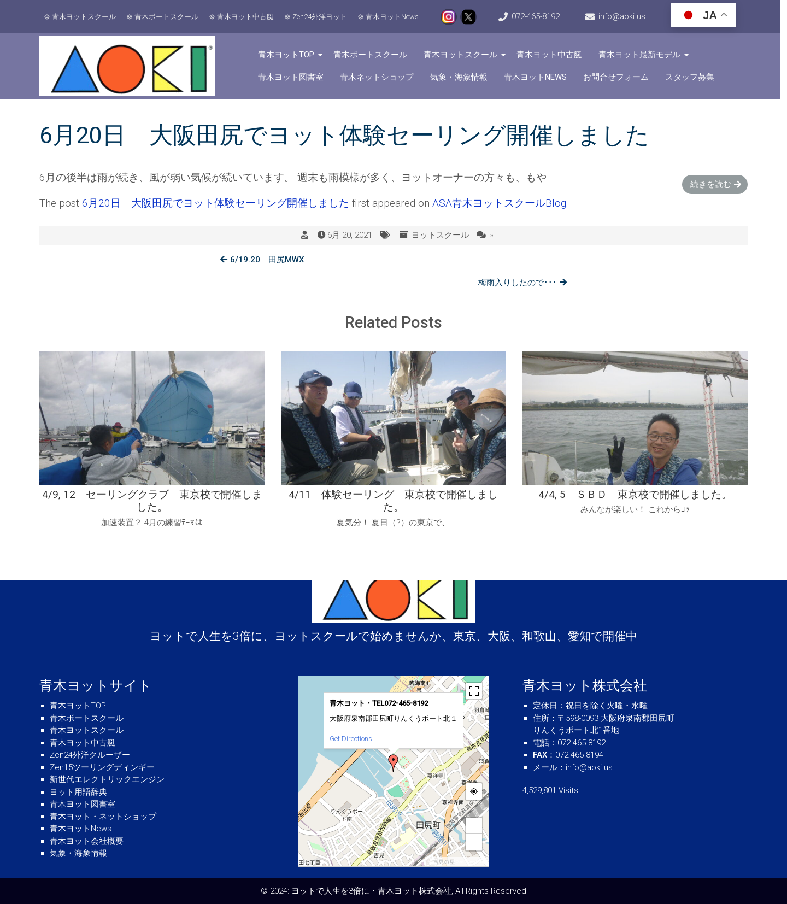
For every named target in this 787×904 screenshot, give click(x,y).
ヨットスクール (440, 235)
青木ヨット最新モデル (642, 55)
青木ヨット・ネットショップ (103, 816)
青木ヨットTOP (288, 55)
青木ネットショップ (379, 77)
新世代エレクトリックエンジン (107, 779)
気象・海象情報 (461, 77)
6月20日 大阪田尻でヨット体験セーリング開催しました (215, 203)
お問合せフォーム (618, 77)
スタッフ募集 (691, 77)
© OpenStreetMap (468, 861)
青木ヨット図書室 (293, 77)
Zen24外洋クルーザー (90, 755)
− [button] (474, 842)
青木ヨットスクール (84, 17)
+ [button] (474, 825)
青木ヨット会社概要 (87, 841)
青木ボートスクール (167, 17)
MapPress (437, 861)
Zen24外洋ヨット (320, 17)
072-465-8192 (539, 16)
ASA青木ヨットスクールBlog (499, 203)
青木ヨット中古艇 (246, 17)
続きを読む (710, 184)
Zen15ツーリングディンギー (102, 767)
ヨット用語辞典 (78, 792)
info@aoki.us (626, 16)
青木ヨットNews (392, 17)
